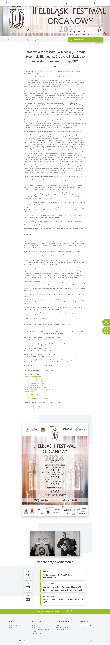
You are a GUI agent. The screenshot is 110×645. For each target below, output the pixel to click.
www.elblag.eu (29, 391)
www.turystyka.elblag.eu (32, 395)
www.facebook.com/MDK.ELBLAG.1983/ (36, 398)
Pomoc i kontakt (96, 641)
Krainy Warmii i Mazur (13, 627)
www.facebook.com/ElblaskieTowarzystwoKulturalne (40, 378)
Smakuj (29, 2)
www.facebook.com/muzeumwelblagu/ (36, 387)
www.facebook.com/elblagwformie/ (35, 385)
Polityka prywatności (30, 641)
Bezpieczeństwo (36, 627)
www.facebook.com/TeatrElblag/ (34, 383)
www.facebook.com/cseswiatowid (34, 380)
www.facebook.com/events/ (33, 376)
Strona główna (11, 40)
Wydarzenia (41, 2)
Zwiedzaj (23, 2)
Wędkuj (58, 625)
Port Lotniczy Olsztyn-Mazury (39, 633)
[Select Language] (100, 3)
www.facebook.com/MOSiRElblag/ (35, 382)
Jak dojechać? (35, 625)
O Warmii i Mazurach (13, 625)
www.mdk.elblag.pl (30, 393)
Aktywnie (34, 2)
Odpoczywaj (16, 2)
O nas (14, 3)
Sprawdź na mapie (77, 40)
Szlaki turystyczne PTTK (62, 627)
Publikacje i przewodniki (62, 629)
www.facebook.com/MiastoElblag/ (35, 397)
